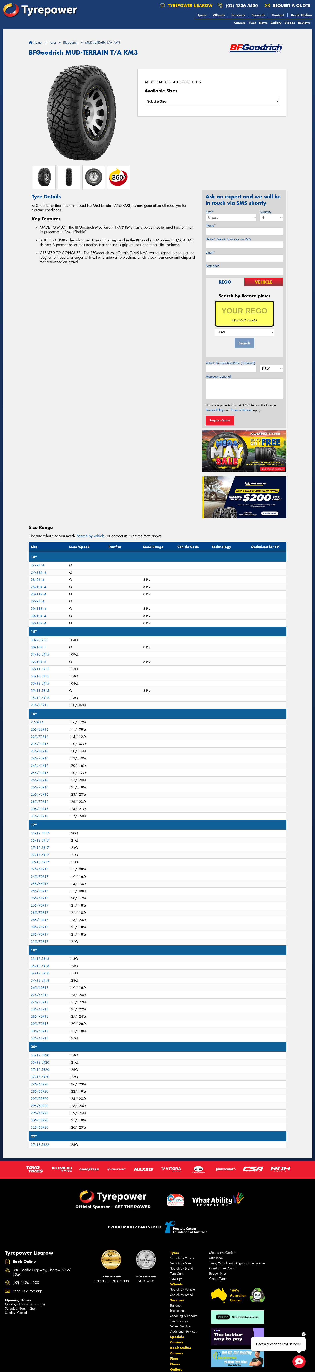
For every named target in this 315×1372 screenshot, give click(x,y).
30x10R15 (38, 647)
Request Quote (220, 420)
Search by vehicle (91, 536)
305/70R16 (39, 809)
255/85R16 (39, 780)
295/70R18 (39, 1024)
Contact (278, 15)
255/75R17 (39, 891)
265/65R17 (39, 898)
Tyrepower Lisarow (186, 5)
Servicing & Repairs (183, 1316)
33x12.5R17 (40, 833)
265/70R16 (39, 787)
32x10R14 (38, 623)
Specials (258, 15)
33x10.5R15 (40, 676)
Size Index (216, 1258)
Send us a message (28, 1291)
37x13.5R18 (40, 980)
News (263, 23)
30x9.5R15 (39, 640)
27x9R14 (37, 565)
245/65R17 (39, 869)
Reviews (304, 23)
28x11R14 (38, 594)
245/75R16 (39, 765)
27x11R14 (38, 572)
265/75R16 (39, 794)
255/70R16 (39, 773)
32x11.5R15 (40, 669)
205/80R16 (39, 729)
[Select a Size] (212, 101)
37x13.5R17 (40, 855)
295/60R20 (39, 1106)
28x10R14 (38, 587)
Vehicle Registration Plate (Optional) (230, 363)
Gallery (276, 23)
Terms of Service (241, 410)
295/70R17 (39, 934)
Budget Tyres (217, 1273)
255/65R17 (39, 884)
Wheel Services (180, 1326)
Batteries (176, 1305)
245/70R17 (39, 877)
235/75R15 (39, 705)
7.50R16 (37, 722)
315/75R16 (39, 816)
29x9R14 (37, 601)
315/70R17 (39, 942)
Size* (209, 212)
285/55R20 (39, 1091)
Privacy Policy (214, 410)
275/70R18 (39, 1002)
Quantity (265, 212)
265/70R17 (39, 905)
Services (238, 15)
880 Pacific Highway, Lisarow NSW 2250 (42, 1272)
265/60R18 (39, 988)
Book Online (301, 15)
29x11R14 (38, 608)
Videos (290, 23)
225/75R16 (39, 737)
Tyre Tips (176, 1279)
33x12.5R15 (40, 683)
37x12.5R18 (40, 973)
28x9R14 (37, 580)
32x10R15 (38, 662)
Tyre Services (179, 1321)
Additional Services (183, 1331)
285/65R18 (39, 1009)
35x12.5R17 (40, 840)
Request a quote (287, 5)
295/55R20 (39, 1099)
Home (35, 42)
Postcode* (213, 266)
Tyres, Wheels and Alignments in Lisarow (237, 1263)
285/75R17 (39, 927)
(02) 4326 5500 (242, 5)
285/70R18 (39, 1016)
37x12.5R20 (40, 1070)
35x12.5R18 (40, 966)
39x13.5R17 (40, 862)
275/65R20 (39, 1084)
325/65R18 (39, 1038)
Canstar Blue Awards (223, 1268)
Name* (211, 225)
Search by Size (180, 1263)
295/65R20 (39, 1113)
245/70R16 (39, 758)
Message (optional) (219, 376)
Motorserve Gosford (222, 1253)
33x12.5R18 (40, 959)
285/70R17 (39, 913)
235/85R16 (39, 751)
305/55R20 (39, 1120)
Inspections (177, 1311)
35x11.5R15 (40, 691)
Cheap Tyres (217, 1279)
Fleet (252, 23)
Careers (239, 23)
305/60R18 (39, 1031)
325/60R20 (39, 1127)
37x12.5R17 (40, 848)
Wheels (219, 15)
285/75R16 (39, 802)
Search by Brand (181, 1268)
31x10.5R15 (40, 654)
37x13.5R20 (40, 1077)
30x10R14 (38, 616)
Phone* (228, 239)
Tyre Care (176, 1274)
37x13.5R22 (40, 1145)
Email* (210, 252)
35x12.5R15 (40, 698)
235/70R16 (39, 744)
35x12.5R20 (40, 1062)
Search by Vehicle (182, 1258)
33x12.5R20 (40, 1055)
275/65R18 (39, 995)
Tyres (201, 15)
